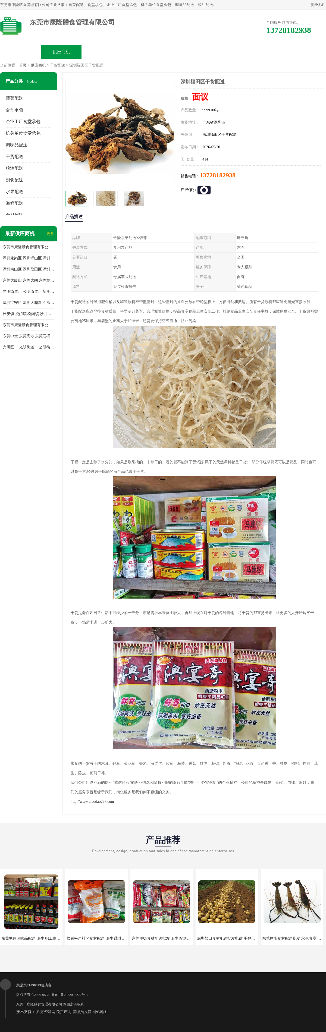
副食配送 (14, 180)
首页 (23, 65)
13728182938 (218, 175)
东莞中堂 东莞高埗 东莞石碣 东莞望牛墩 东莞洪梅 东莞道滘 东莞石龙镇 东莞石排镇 (28, 336)
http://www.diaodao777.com (92, 802)
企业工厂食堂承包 (23, 121)
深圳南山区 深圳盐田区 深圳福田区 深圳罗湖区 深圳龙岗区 (28, 269)
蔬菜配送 (14, 98)
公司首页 (20, 51)
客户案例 (224, 51)
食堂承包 (14, 110)
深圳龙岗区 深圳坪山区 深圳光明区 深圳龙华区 (28, 258)
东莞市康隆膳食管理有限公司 (39, 1004)
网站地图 (100, 1012)
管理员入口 (82, 1012)
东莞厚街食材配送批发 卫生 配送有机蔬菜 (167, 938)
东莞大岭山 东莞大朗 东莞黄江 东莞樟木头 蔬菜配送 (28, 280)
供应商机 (61, 51)
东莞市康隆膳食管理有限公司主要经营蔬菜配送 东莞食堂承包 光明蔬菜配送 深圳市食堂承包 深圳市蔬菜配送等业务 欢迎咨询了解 (28, 247)
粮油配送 (14, 168)
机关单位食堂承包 (23, 133)
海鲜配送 (14, 203)
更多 (50, 234)
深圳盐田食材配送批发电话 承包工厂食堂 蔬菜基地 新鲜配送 (248, 938)
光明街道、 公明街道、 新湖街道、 (28, 292)
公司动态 (183, 51)
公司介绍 (143, 51)
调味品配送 (16, 145)
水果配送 (14, 191)
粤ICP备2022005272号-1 (69, 995)
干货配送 (57, 65)
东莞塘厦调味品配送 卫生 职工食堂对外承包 (38, 938)
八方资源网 (45, 1012)
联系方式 (265, 51)
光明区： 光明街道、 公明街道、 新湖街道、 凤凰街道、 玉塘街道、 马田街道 (28, 347)
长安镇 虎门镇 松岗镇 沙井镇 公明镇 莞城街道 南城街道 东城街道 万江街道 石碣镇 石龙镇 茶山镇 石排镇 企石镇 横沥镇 (28, 314)
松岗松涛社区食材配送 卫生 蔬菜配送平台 (102, 938)
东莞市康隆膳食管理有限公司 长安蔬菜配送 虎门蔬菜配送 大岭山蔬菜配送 (28, 325)
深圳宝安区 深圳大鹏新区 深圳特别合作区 (28, 303)
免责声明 (63, 1012)
